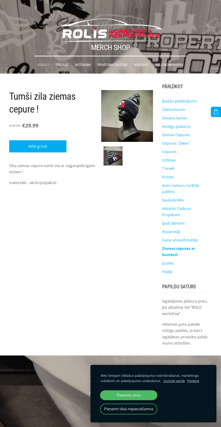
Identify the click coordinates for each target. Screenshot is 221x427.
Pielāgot (193, 381)
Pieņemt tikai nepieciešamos (128, 408)
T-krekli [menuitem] (168, 159)
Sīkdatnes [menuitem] (110, 359)
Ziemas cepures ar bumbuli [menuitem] (178, 242)
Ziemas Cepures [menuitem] (176, 125)
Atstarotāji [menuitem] (171, 222)
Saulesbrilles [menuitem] (173, 191)
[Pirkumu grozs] (217, 111)
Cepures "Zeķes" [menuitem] (176, 134)
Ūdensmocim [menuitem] (173, 100)
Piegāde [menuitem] (62, 56)
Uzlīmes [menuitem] (169, 151)
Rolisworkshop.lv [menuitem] (169, 56)
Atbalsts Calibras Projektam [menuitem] (176, 202)
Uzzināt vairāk (174, 381)
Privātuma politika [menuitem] (113, 56)
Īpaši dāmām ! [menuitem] (174, 214)
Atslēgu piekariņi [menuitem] (176, 117)
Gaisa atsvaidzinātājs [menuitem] (180, 231)
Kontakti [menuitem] (141, 56)
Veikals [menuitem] (43, 56)
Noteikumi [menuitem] (83, 56)
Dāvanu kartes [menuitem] (174, 108)
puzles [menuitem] (167, 254)
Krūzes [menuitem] (168, 168)
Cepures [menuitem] (169, 142)
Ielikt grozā (37, 137)
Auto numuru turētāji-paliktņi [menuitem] (181, 179)
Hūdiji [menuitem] (167, 262)
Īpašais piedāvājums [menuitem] (179, 92)
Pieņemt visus (129, 395)
